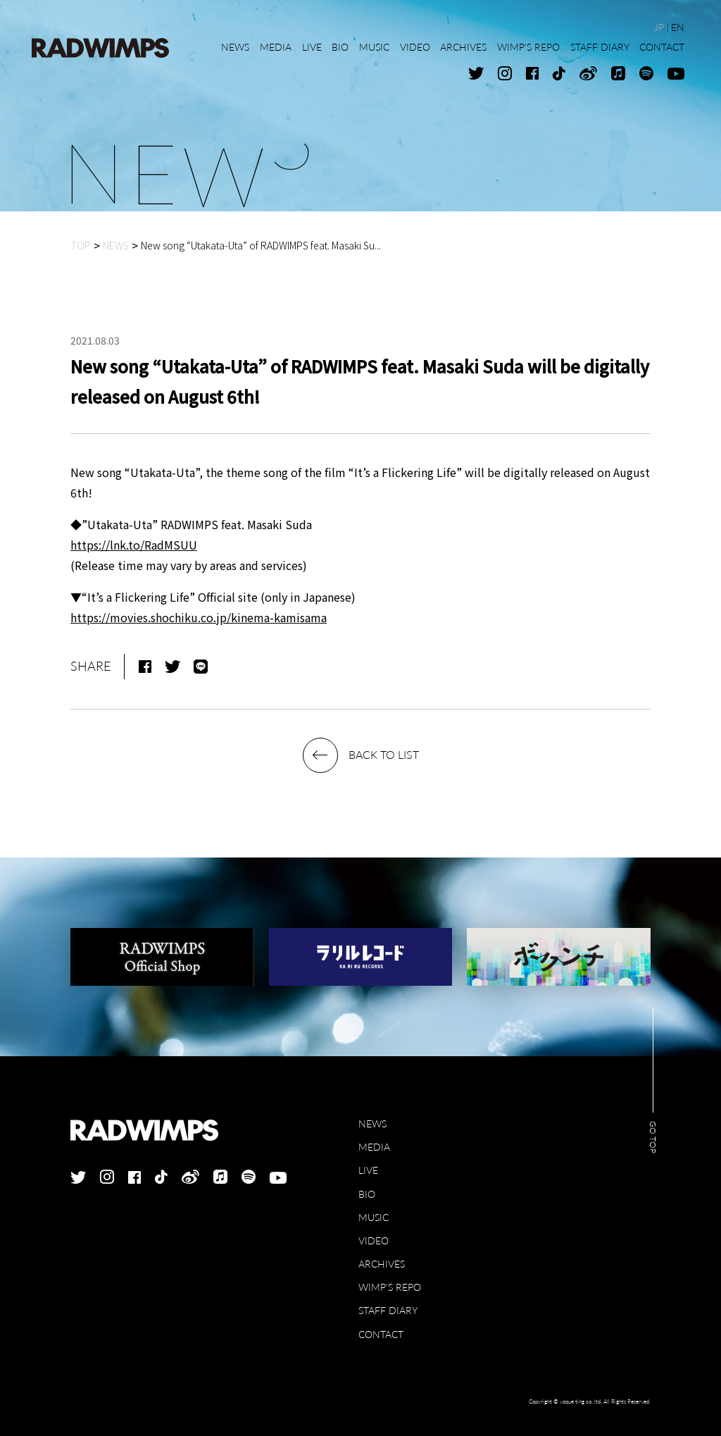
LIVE (368, 1170)
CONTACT (380, 1334)
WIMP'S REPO (389, 1287)
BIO (366, 1194)
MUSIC (373, 1217)
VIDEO (373, 1240)
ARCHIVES (381, 1264)
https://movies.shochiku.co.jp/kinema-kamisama (198, 617)
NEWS (372, 1123)
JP (659, 27)
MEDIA (374, 1147)
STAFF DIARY (388, 1310)
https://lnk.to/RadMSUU (133, 544)
